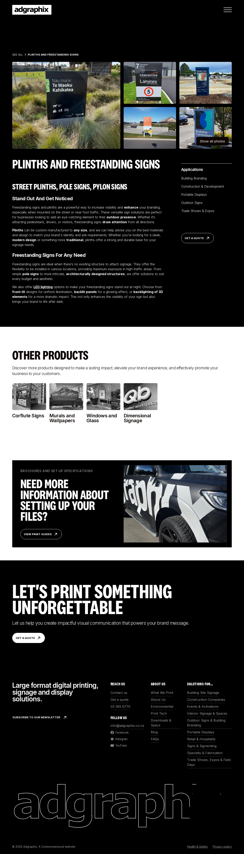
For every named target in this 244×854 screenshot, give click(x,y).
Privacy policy (222, 846)
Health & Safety (197, 846)
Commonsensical (52, 846)
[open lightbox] (66, 105)
